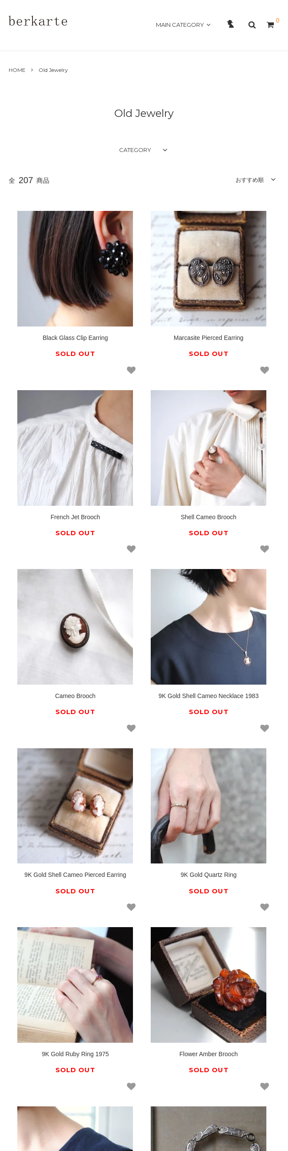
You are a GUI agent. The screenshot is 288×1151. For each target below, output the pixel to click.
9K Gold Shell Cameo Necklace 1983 (234, 432)
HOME (19, 39)
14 (258, 808)
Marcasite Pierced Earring (144, 292)
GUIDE (114, 39)
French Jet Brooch (234, 292)
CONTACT (145, 39)
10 (161, 808)
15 (115, 830)
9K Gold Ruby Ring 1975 (234, 572)
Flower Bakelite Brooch (144, 715)
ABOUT (47, 39)
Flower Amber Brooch (54, 715)
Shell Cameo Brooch (53, 428)
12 (210, 808)
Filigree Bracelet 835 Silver (234, 715)
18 (149, 830)
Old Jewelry (53, 70)
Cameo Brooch (144, 428)
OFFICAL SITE (254, 39)
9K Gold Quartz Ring (144, 572)
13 (234, 808)
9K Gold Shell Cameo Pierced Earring (54, 576)
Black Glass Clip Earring (54, 292)
